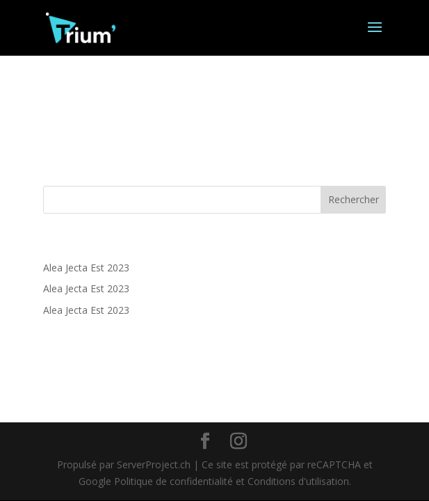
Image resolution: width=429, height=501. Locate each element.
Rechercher (353, 199)
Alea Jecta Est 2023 (86, 267)
